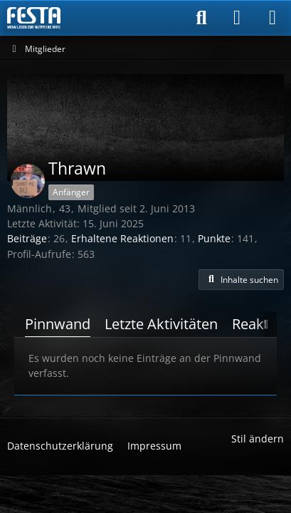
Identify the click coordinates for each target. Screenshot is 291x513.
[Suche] (201, 18)
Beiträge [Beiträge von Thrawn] (27, 238)
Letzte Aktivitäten (161, 323)
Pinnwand (57, 323)
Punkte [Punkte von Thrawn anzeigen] (214, 238)
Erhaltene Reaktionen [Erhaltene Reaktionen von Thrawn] (122, 238)
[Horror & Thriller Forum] (33, 18)
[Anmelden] (237, 18)
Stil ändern (257, 438)
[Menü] (272, 18)
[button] (241, 280)
